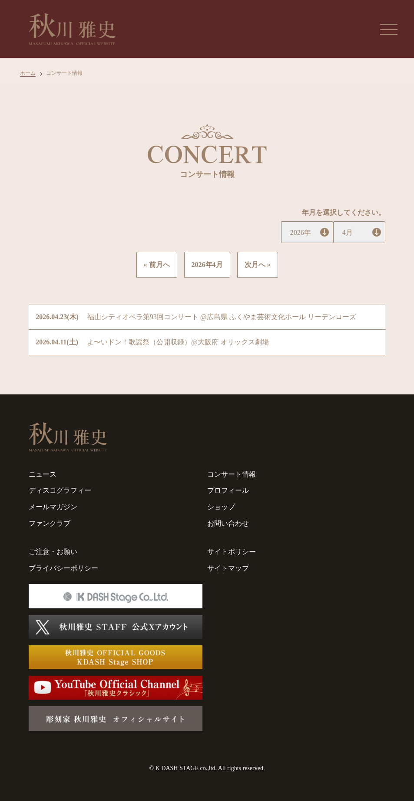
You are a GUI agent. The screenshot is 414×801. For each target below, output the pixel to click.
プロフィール (228, 490)
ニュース (42, 474)
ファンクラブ (49, 523)
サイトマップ (228, 568)
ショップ (221, 507)
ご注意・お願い (53, 551)
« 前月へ (157, 264)
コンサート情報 (231, 474)
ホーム (28, 73)
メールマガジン (53, 507)
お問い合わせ (228, 523)
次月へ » (258, 264)
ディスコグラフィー (60, 490)
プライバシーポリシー (63, 568)
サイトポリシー (231, 551)
